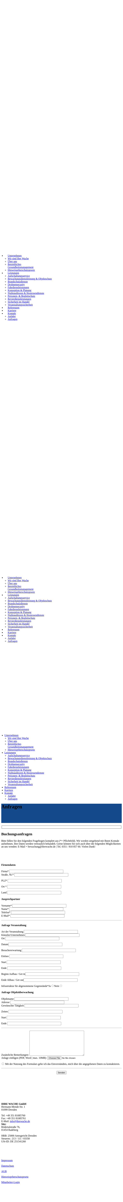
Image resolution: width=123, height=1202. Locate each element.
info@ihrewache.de (20, 1126)
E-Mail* (32, 915)
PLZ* (31, 880)
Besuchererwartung (38, 950)
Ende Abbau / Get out (39, 980)
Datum (31, 944)
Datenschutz (7, 1170)
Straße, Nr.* (34, 874)
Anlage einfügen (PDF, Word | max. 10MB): (44, 1062)
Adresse (32, 1002)
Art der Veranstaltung (39, 931)
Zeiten (31, 1011)
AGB (4, 1176)
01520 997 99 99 (10, 1158)
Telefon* (33, 912)
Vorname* (33, 905)
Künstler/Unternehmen (40, 935)
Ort (30, 938)
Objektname (34, 998)
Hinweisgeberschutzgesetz (15, 1181)
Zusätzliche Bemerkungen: (45, 1059)
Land (31, 892)
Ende (31, 968)
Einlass (32, 956)
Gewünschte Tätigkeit (39, 1005)
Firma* (32, 871)
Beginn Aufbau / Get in (40, 974)
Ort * (31, 886)
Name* (32, 909)
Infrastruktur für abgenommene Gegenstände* (25, 986)
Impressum (7, 1165)
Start (31, 962)
